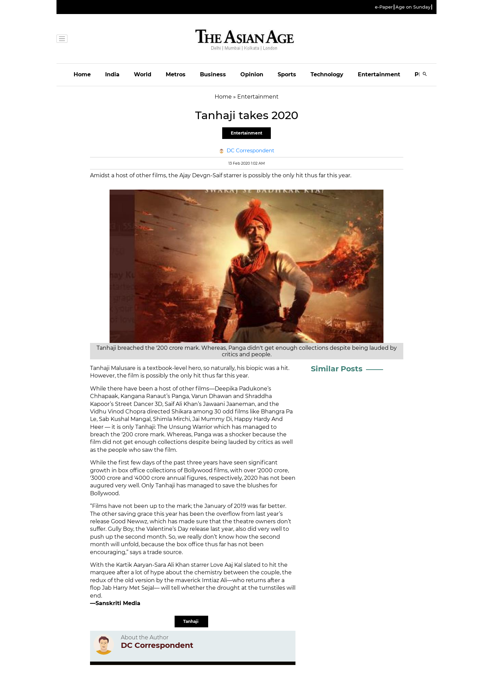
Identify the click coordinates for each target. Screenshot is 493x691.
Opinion (251, 74)
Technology (327, 74)
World (142, 74)
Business (213, 74)
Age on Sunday (412, 7)
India (112, 74)
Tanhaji (191, 621)
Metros (176, 74)
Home (82, 74)
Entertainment (379, 74)
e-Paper (384, 7)
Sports (287, 74)
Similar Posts (337, 368)
